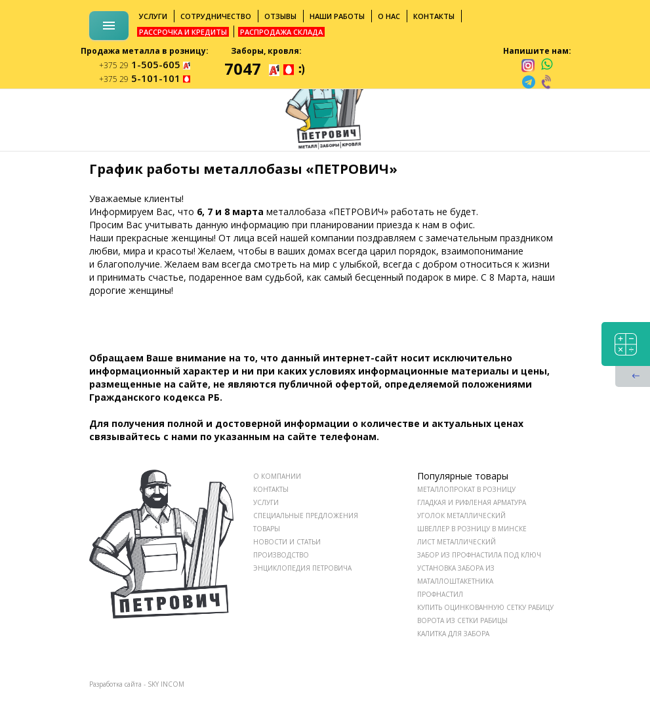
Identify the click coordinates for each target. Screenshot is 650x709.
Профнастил (440, 594)
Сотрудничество (215, 16)
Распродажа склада (281, 32)
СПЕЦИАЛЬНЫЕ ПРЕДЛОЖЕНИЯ (305, 515)
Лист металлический (456, 541)
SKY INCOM (166, 684)
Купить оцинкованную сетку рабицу (485, 607)
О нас (389, 16)
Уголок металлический (461, 515)
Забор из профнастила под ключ (479, 554)
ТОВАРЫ (266, 528)
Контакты (434, 16)
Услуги (153, 16)
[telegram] (528, 82)
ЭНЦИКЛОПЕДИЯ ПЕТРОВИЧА (302, 568)
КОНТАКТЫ (271, 489)
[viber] (547, 82)
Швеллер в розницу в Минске (472, 528)
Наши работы (337, 16)
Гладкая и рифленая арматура (471, 502)
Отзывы (280, 16)
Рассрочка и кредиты (183, 32)
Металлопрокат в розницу (466, 489)
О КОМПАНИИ (277, 476)
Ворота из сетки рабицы (462, 620)
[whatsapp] (546, 65)
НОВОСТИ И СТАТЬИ (287, 541)
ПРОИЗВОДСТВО (281, 554)
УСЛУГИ (266, 502)
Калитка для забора (453, 633)
